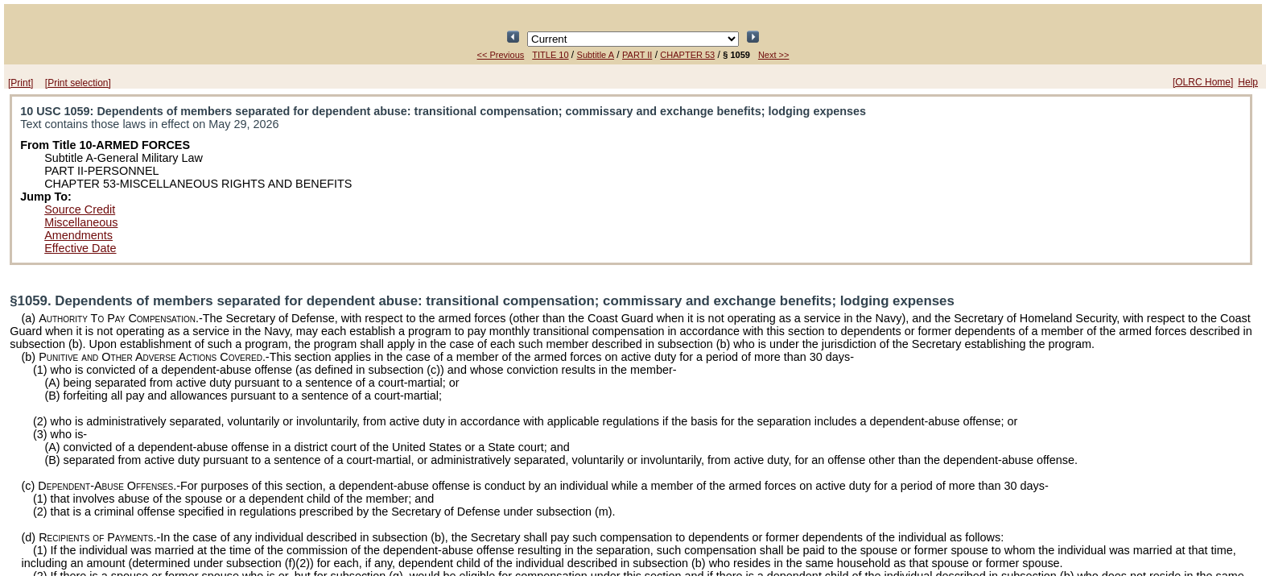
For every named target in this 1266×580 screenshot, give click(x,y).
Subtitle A (595, 55)
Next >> (774, 55)
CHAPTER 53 (687, 55)
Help (1248, 82)
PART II (637, 55)
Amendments (78, 235)
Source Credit (79, 209)
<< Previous (501, 55)
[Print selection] (78, 83)
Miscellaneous (81, 222)
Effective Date (80, 248)
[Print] (20, 83)
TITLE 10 (550, 55)
